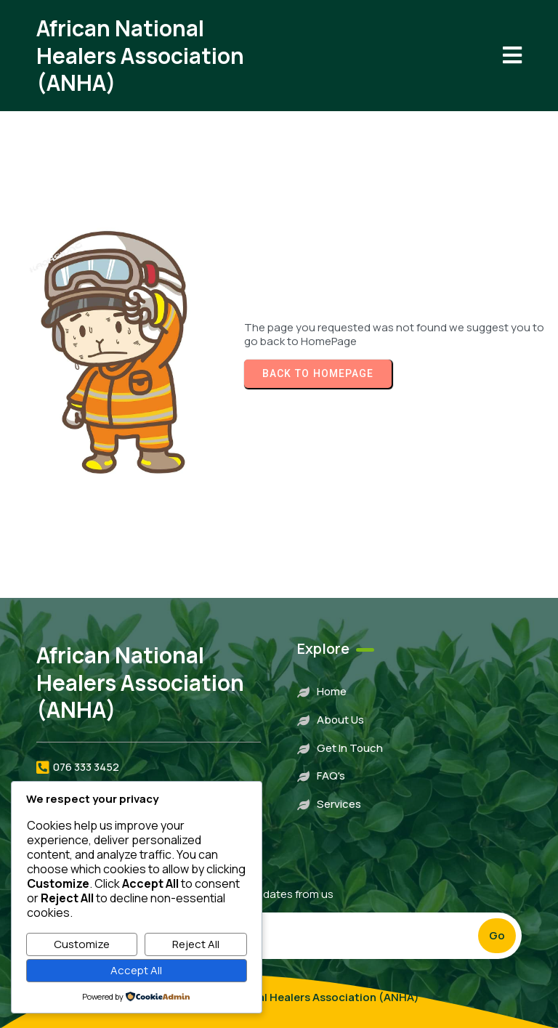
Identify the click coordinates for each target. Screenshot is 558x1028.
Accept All (136, 970)
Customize (82, 944)
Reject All (195, 944)
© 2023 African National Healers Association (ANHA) (279, 997)
